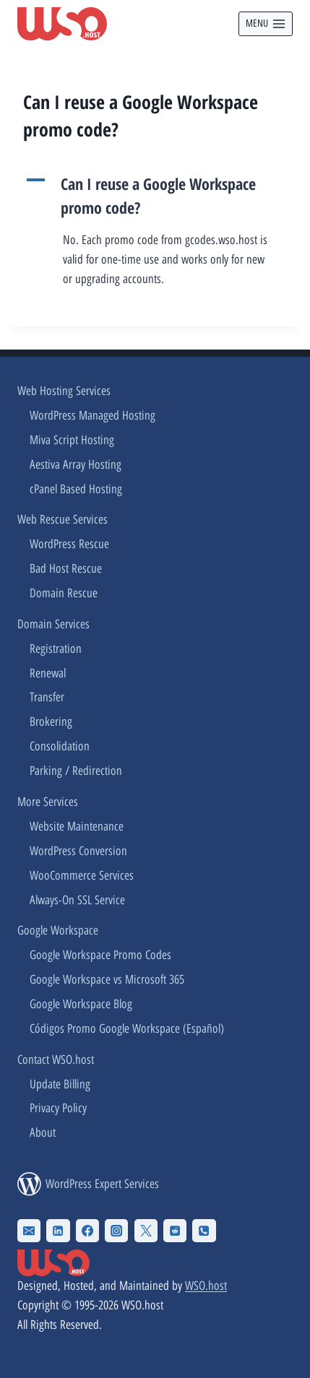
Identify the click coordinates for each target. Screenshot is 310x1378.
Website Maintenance (77, 826)
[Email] (28, 1230)
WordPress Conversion (78, 851)
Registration (56, 648)
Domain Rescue (64, 593)
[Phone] (203, 1230)
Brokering (51, 721)
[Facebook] (87, 1230)
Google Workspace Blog (81, 1004)
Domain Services (53, 624)
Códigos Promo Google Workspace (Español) (127, 1028)
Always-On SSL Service (77, 900)
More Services (47, 801)
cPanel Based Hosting (76, 489)
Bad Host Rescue (66, 568)
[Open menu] (265, 23)
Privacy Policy (58, 1108)
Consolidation (60, 746)
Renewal (48, 673)
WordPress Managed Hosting (92, 415)
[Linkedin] (57, 1230)
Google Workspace (57, 930)
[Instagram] (116, 1230)
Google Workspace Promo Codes (100, 955)
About (43, 1132)
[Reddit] (174, 1230)
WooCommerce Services (82, 875)
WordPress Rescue (69, 544)
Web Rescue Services (62, 519)
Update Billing (60, 1084)
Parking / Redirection (76, 770)
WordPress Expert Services (102, 1183)
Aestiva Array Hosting (75, 464)
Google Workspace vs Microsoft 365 (107, 979)
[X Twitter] (146, 1230)
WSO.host (206, 1285)
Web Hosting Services (64, 391)
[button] (155, 195)
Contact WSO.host (55, 1059)
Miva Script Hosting (72, 440)
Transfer (47, 697)
